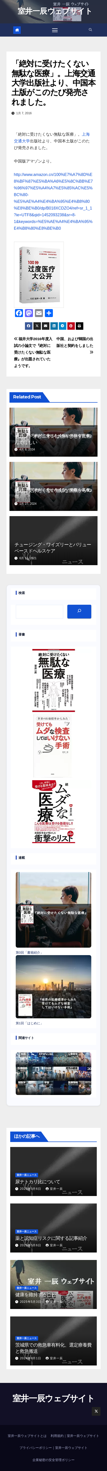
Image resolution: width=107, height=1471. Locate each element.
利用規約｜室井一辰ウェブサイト (75, 1436)
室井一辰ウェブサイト (55, 11)
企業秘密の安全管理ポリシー (53, 1460)
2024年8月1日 (31, 1358)
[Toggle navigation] (54, 30)
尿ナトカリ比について (37, 1182)
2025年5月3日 (31, 1302)
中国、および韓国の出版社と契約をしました (74, 345)
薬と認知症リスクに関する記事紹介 (51, 1238)
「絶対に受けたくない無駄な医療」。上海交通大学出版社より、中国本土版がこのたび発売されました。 (53, 83)
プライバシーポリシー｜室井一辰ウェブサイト (53, 1448)
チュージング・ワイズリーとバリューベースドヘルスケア (52, 548)
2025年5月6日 (31, 1189)
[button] (90, 30)
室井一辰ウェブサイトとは (27, 1436)
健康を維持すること (35, 1295)
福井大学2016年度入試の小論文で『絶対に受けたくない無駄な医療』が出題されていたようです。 (33, 352)
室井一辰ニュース (27, 1175)
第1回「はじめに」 (29, 1023)
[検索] (79, 611)
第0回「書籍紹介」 (29, 952)
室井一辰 (54, 1189)
